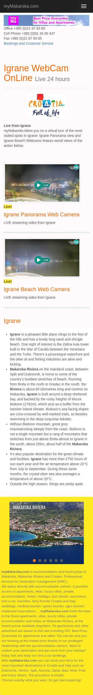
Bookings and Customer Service (28, 43)
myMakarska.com (21, 6)
